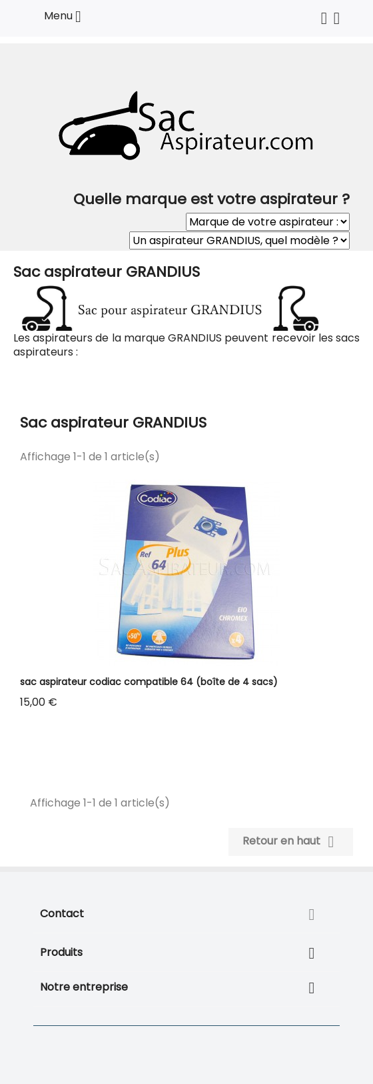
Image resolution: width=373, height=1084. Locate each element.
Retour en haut (290, 842)
